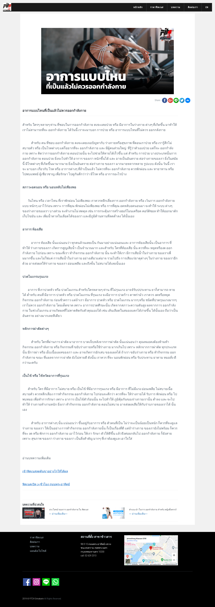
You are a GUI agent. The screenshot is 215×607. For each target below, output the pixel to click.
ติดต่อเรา (193, 7)
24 (46, 484)
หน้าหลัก (138, 7)
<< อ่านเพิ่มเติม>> (58, 513)
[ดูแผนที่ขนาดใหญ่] (151, 549)
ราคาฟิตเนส (156, 7)
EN (206, 7)
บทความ (175, 7)
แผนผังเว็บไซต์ (38, 550)
